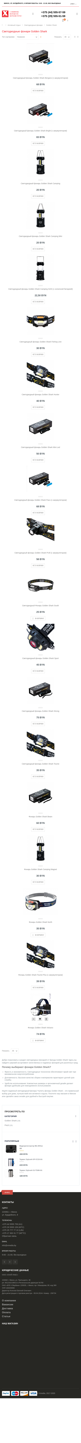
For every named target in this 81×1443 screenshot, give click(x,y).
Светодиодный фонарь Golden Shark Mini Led (40, 447)
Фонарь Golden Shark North (40, 922)
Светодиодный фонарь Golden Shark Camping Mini (40, 236)
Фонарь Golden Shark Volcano (40, 1028)
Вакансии (7, 1304)
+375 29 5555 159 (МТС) (13, 1227)
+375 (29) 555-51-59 (53, 16)
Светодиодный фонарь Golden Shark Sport (40, 658)
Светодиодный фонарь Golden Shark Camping (40, 183)
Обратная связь (9, 1236)
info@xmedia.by (9, 1245)
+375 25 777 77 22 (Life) (13, 1230)
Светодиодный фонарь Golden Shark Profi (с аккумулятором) (40, 553)
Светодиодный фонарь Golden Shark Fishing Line (40, 342)
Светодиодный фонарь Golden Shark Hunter (40, 394)
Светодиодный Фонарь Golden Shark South (40, 606)
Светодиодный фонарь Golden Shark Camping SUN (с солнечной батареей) (40, 289)
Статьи (6, 1316)
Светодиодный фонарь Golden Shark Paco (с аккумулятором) (40, 500)
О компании (9, 1300)
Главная (3, 25)
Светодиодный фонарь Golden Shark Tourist (40, 764)
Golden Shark (11, 1120)
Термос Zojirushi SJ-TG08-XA (30, 1170)
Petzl (7, 1125)
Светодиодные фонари (33, 25)
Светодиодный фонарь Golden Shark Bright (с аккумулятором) (40, 131)
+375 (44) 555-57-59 (53, 12)
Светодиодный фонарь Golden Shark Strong (40, 711)
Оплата (6, 1312)
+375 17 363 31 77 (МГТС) (14, 1233)
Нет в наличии (38, 90)
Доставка (7, 1308)
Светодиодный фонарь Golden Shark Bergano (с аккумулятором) (40, 78)
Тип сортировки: (8, 37)
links (72, 4)
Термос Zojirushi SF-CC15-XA (30, 1159)
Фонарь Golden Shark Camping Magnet (40, 869)
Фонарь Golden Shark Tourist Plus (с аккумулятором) (40, 975)
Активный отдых (14, 25)
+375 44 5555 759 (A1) (12, 1224)
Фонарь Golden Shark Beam (40, 817)
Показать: (58, 37)
